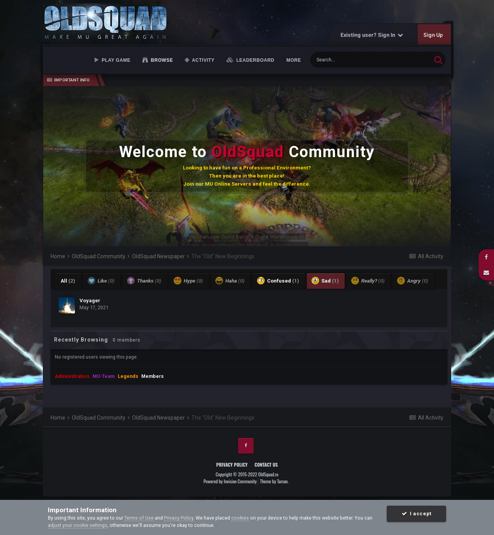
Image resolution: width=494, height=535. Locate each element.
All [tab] (68, 281)
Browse (161, 60)
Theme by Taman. (274, 481)
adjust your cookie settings (77, 525)
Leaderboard (254, 60)
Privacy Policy (231, 464)
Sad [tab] (325, 280)
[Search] (352, 60)
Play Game (115, 60)
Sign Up (433, 35)
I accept (416, 513)
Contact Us (265, 464)
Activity (203, 60)
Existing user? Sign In (372, 35)
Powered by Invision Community (230, 481)
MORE (293, 60)
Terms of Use (139, 518)
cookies (240, 518)
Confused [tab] (278, 280)
